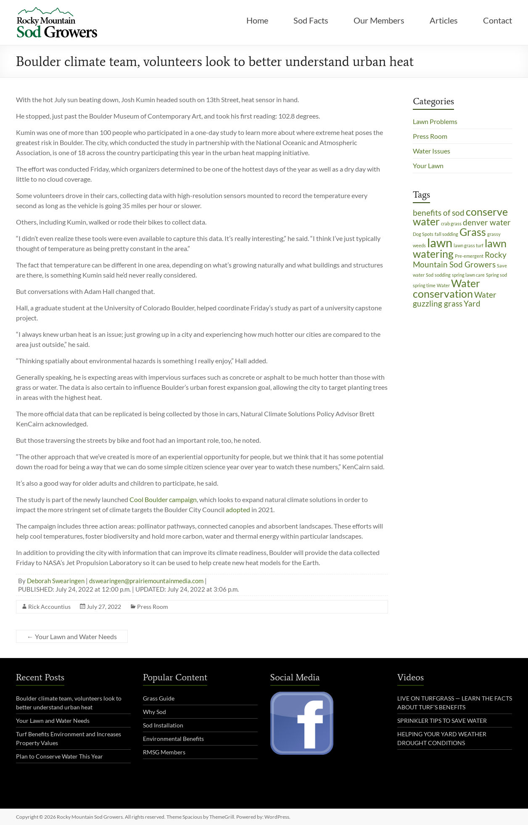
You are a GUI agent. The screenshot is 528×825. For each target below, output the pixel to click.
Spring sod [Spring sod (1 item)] (496, 275)
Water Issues (431, 151)
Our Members (379, 20)
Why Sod (154, 711)
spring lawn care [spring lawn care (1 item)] (468, 275)
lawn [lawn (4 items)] (439, 242)
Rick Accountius (49, 606)
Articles (444, 20)
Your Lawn (428, 165)
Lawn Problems (435, 121)
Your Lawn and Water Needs (72, 636)
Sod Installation (163, 725)
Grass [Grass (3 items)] (472, 232)
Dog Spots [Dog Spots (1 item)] (423, 234)
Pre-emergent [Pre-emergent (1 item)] (469, 256)
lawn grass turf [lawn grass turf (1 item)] (468, 245)
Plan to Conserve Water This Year (59, 756)
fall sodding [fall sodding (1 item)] (446, 234)
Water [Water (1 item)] (443, 285)
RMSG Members (164, 752)
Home (257, 20)
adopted (238, 509)
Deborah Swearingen (55, 580)
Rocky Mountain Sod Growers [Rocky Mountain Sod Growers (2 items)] (460, 259)
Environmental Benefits (173, 738)
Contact (497, 20)
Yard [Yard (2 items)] (472, 303)
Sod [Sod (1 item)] (429, 275)
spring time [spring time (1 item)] (424, 285)
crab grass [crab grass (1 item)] (451, 223)
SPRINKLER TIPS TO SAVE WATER (442, 720)
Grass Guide (158, 698)
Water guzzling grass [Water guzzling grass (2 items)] (454, 299)
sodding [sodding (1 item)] (443, 275)
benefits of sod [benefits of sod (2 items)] (439, 212)
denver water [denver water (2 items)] (487, 222)
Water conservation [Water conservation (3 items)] (446, 288)
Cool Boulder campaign (163, 499)
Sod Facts (310, 20)
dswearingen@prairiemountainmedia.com (146, 580)
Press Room (152, 606)
